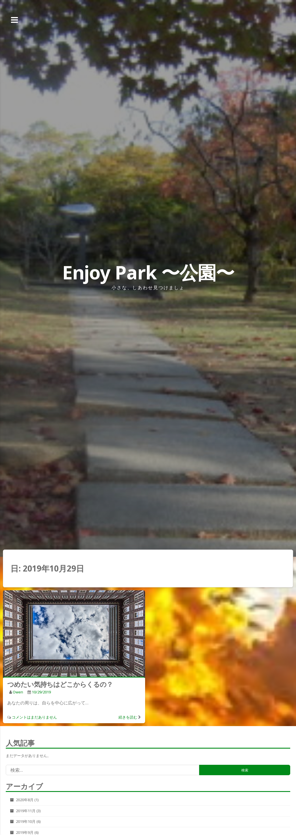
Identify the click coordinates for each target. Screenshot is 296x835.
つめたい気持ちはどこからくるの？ (60, 684)
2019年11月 (26, 810)
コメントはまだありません (34, 717)
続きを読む (128, 717)
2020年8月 (25, 799)
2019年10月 (26, 821)
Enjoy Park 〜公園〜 (148, 272)
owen (18, 692)
